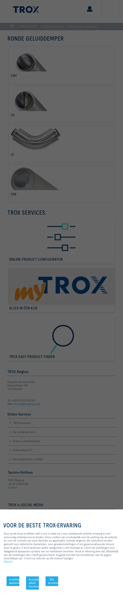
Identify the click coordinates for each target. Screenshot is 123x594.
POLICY (8, 562)
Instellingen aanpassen (14, 581)
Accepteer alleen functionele (34, 583)
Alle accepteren (53, 581)
